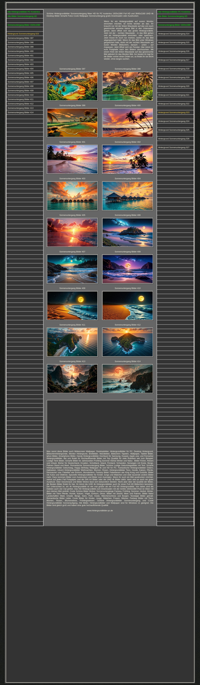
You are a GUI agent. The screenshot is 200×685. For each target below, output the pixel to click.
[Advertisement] (74, 42)
